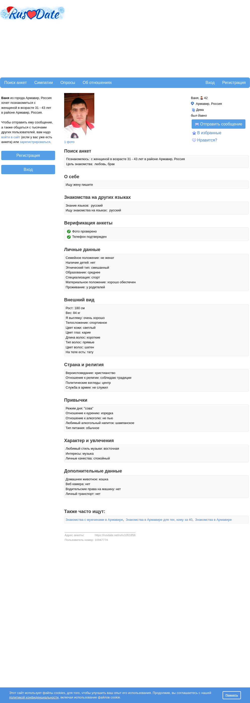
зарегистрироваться (35, 142)
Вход (210, 82)
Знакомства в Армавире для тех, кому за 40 (159, 520)
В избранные (209, 133)
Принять (232, 695)
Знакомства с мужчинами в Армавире (94, 520)
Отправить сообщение (218, 124)
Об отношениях (97, 82)
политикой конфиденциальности (34, 697)
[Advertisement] (130, 38)
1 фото (69, 142)
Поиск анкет (15, 82)
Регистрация (234, 82)
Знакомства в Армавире (213, 520)
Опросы (67, 82)
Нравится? (207, 140)
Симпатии (43, 82)
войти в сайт (10, 137)
